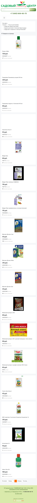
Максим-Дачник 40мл (8, 260)
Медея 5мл (5, 155)
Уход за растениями (13, 24)
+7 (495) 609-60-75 (18, 13)
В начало (4, 481)
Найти (32, 9)
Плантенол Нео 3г (6, 129)
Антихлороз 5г (6, 443)
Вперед (19, 481)
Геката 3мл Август (7, 391)
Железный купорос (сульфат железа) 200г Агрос (14, 365)
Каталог (5, 24)
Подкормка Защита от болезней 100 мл (12, 103)
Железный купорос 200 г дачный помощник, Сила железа (17, 338)
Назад (10, 481)
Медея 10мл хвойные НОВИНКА (10, 182)
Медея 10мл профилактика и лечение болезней (14, 208)
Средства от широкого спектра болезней (14, 29)
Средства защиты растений (11, 26)
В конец (25, 481)
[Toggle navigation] (4, 17)
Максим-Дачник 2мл (7, 286)
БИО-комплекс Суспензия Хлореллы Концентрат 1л (15, 417)
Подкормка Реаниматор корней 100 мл (12, 77)
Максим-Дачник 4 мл (7, 234)
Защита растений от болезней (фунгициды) (15, 28)
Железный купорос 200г (8, 312)
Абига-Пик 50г (6, 469)
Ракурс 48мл (5, 51)
